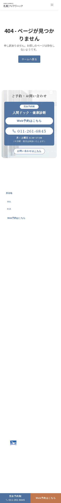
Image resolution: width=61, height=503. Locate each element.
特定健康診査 (17, 364)
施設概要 (14, 301)
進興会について (18, 313)
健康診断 (14, 334)
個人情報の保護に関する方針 (23, 421)
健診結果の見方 (18, 370)
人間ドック (16, 340)
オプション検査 (18, 346)
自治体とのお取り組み (22, 319)
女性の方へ (13, 379)
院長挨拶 (14, 307)
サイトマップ (14, 427)
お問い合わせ (14, 397)
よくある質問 (14, 391)
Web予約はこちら (46, 498)
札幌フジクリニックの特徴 (24, 295)
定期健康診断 (17, 358)
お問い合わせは (29, 151)
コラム (11, 415)
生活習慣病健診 (18, 352)
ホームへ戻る (29, 59)
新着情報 (12, 409)
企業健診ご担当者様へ (19, 385)
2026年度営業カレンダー (21, 433)
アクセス (12, 403)
